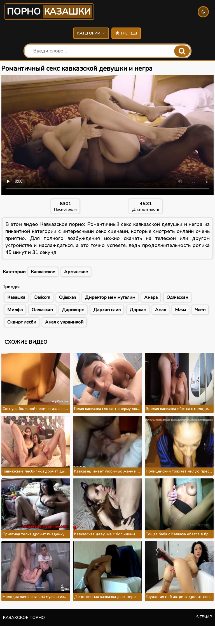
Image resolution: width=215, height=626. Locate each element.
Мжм (180, 310)
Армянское (76, 272)
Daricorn (42, 297)
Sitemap (204, 617)
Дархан (138, 310)
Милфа (15, 310)
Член (200, 310)
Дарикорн (73, 310)
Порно (49, 11)
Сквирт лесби (21, 322)
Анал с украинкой (64, 322)
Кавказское (43, 272)
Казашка (16, 297)
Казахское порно (24, 617)
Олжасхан (42, 310)
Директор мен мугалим (110, 297)
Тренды (126, 33)
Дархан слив (107, 310)
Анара (151, 297)
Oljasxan (67, 297)
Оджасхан (177, 297)
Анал (160, 310)
